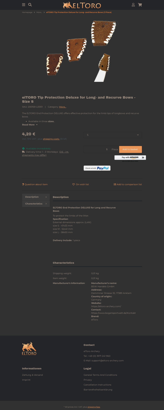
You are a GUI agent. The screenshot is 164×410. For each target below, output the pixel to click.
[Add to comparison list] (106, 23)
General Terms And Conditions (100, 375)
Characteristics (36, 203)
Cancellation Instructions (97, 384)
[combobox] (113, 135)
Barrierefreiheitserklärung (98, 389)
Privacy (88, 379)
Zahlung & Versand (32, 375)
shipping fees (94, 407)
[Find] (30, 4)
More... (62, 106)
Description (36, 196)
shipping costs (51, 138)
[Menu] (23, 4)
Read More (30, 124)
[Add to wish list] (114, 23)
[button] (133, 4)
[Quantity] (97, 149)
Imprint (26, 379)
